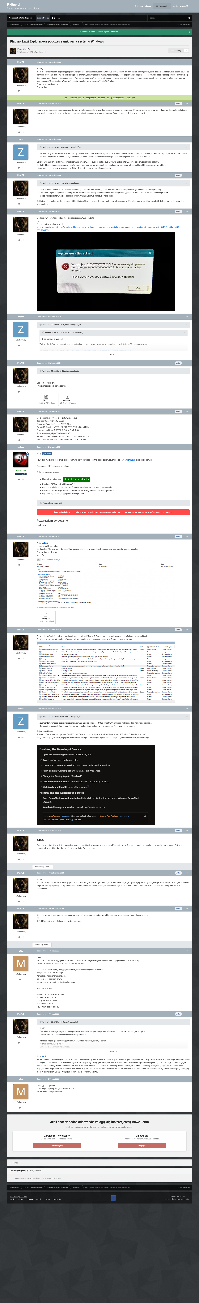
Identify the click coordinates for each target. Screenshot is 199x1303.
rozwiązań (130, 460)
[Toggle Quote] (41, 147)
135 (20, 91)
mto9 (21, 951)
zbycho (21, 139)
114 (20, 479)
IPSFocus (23, 1197)
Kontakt (47, 1199)
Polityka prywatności (34, 1199)
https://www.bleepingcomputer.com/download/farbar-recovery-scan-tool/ (101, 350)
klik (133, 98)
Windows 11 (40, 52)
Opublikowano (49, 62)
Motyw (21, 1199)
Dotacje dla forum (144, 7)
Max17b (26, 49)
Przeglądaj (162, 7)
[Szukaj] (161, 18)
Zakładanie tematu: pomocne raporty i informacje (100, 32)
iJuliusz (21, 447)
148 (20, 168)
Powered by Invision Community (177, 1199)
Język (13, 1199)
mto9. (44, 1056)
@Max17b (47, 454)
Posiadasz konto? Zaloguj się (21, 18)
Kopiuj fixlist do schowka (76, 479)
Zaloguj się (142, 1146)
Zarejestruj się (43, 18)
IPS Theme (14, 1197)
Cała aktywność (182, 7)
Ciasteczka (57, 1199)
